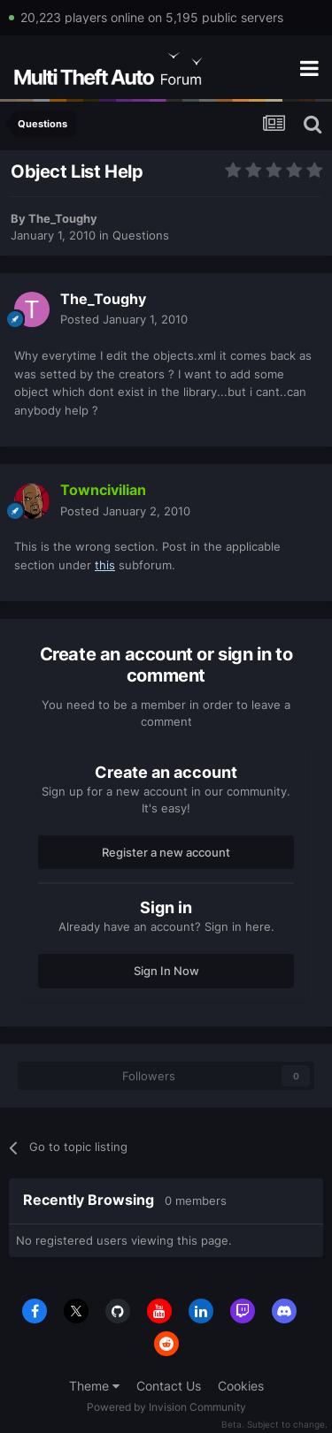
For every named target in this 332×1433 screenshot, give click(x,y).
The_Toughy (62, 218)
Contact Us (168, 1385)
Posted (124, 319)
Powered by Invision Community (166, 1407)
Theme (94, 1385)
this (105, 565)
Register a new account (166, 852)
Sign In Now (166, 971)
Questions (140, 235)
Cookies (241, 1385)
